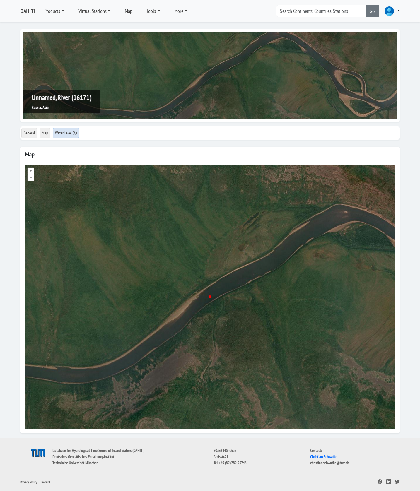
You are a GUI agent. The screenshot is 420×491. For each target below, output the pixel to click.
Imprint (45, 482)
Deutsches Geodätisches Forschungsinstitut (83, 456)
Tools (151, 11)
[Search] (321, 11)
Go (372, 11)
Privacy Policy (28, 482)
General (29, 133)
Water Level (66, 133)
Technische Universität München (75, 463)
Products (52, 11)
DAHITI (27, 11)
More (178, 11)
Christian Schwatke (323, 456)
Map (128, 11)
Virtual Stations (92, 11)
